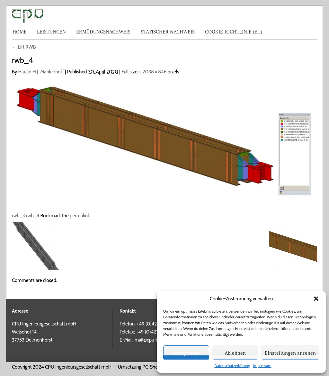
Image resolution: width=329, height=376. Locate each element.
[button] (316, 299)
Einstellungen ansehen (290, 353)
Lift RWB (24, 47)
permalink (80, 216)
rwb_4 (32, 216)
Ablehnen (235, 353)
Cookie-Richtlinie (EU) (233, 31)
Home (20, 31)
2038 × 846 (155, 72)
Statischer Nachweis (168, 31)
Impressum (262, 365)
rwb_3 (18, 216)
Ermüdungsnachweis (103, 31)
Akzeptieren (186, 353)
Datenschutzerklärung (232, 365)
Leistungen (51, 31)
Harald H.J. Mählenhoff (41, 72)
